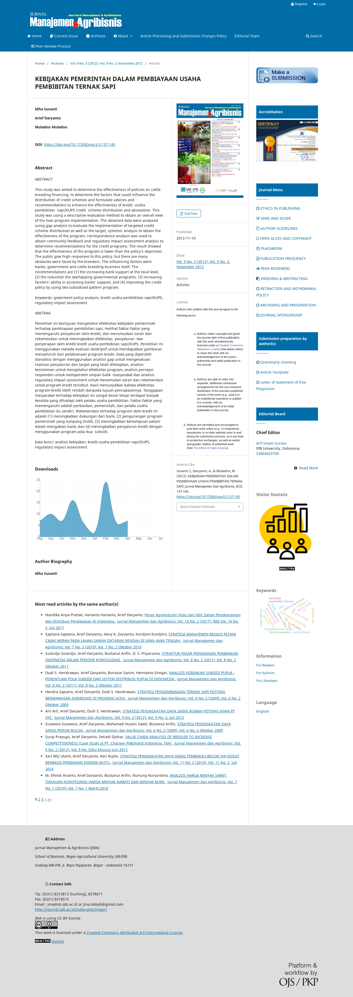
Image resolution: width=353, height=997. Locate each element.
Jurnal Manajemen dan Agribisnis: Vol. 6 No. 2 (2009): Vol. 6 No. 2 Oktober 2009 (154, 730)
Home (34, 35)
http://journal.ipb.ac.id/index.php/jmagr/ (71, 909)
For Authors (265, 672)
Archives (95, 35)
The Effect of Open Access (210, 447)
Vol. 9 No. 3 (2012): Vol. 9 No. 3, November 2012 (106, 63)
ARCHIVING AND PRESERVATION (286, 305)
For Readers (265, 665)
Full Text (190, 213)
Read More (308, 467)
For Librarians (266, 680)
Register (299, 4)
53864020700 (267, 453)
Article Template (272, 372)
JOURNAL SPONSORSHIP (279, 315)
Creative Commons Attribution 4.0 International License (134, 932)
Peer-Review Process (51, 46)
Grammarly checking (278, 362)
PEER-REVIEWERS (273, 268)
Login (319, 4)
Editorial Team (247, 35)
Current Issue (64, 35)
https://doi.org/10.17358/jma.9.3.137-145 (79, 144)
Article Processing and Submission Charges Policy (183, 35)
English (262, 711)
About (121, 35)
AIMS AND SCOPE (273, 218)
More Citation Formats (197, 506)
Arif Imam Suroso (271, 443)
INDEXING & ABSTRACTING (281, 278)
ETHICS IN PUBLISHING (278, 208)
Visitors (57, 941)
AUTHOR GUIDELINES (277, 228)
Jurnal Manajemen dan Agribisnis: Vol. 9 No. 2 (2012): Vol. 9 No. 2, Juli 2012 (119, 717)
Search (314, 35)
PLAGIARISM (269, 248)
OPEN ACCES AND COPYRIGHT (284, 238)
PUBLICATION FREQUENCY (281, 258)
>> (49, 799)
